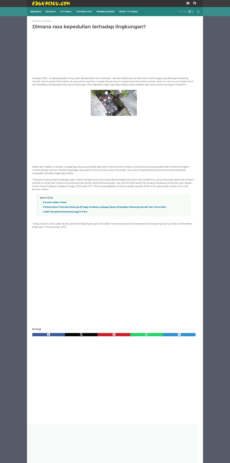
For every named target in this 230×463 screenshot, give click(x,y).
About (99, 452)
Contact (142, 452)
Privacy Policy (113, 452)
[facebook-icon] (196, 3)
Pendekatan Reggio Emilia (170, 187)
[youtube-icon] (189, 3)
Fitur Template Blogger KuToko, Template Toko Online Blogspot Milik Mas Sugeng (174, 238)
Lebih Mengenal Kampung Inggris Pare (65, 233)
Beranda (37, 11)
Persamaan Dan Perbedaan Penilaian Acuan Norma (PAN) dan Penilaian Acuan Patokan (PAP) (174, 169)
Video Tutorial (130, 11)
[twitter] (65, 356)
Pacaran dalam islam (55, 220)
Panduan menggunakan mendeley (175, 314)
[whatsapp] (110, 356)
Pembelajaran (107, 11)
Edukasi (53, 11)
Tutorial (68, 11)
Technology (86, 11)
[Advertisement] (87, 57)
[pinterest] (88, 356)
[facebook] (43, 356)
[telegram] (132, 356)
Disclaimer (129, 452)
